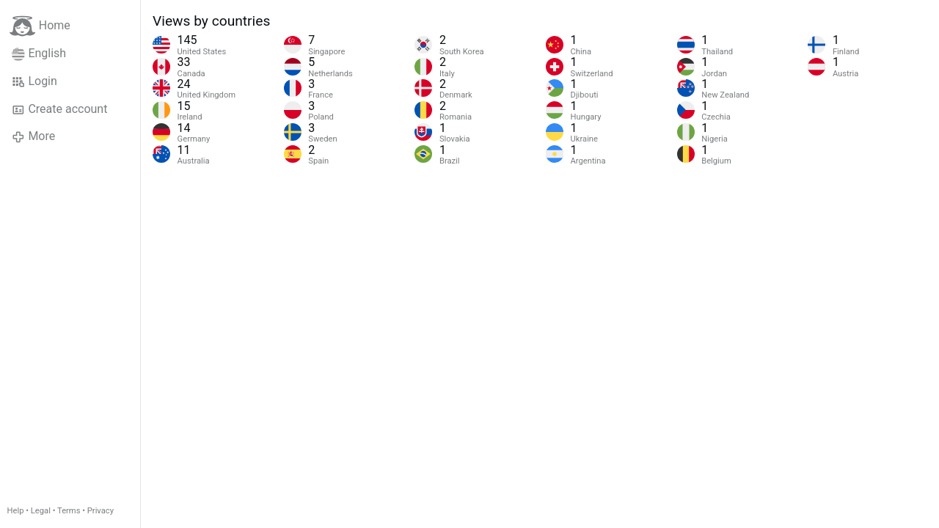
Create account (59, 109)
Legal (41, 511)
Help (15, 511)
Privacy (100, 511)
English (39, 53)
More (33, 136)
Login (34, 81)
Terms (68, 511)
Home (40, 26)
